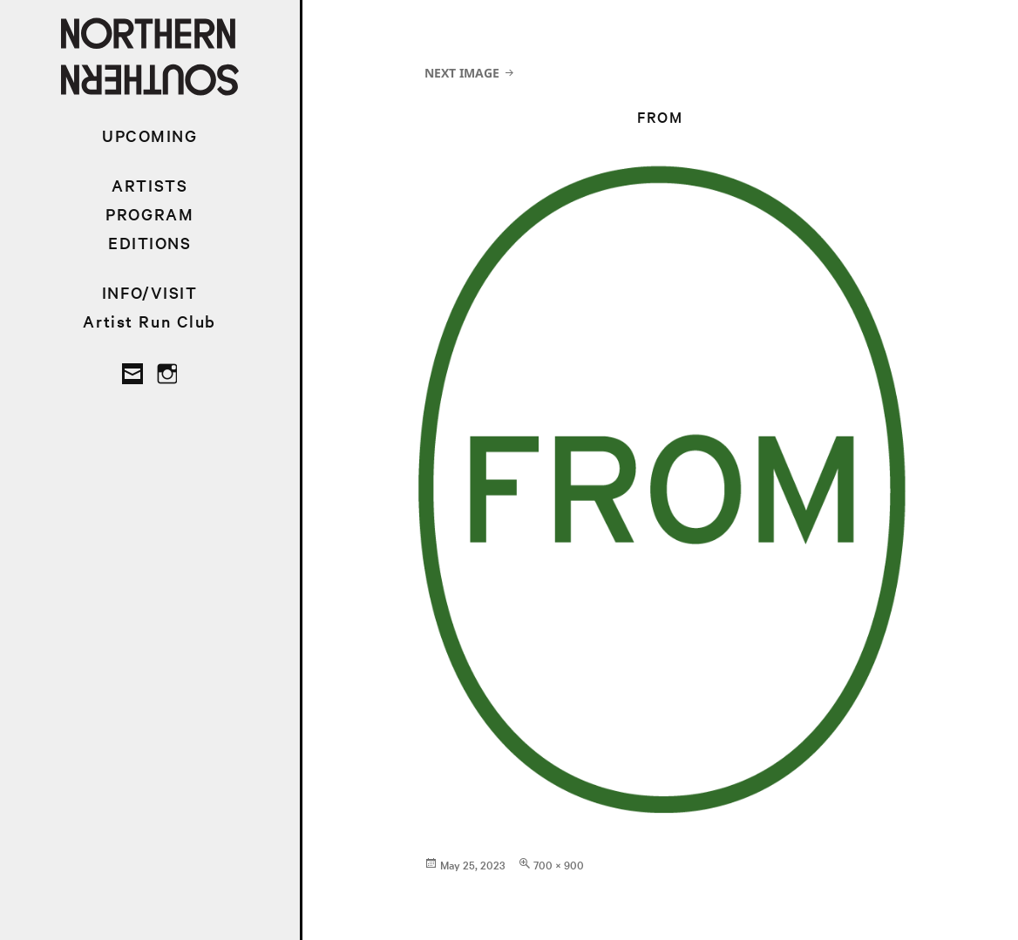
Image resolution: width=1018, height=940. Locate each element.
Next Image (461, 72)
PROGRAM (149, 214)
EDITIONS (150, 243)
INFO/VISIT (150, 292)
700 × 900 (558, 864)
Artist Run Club (149, 321)
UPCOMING (150, 135)
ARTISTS (149, 185)
